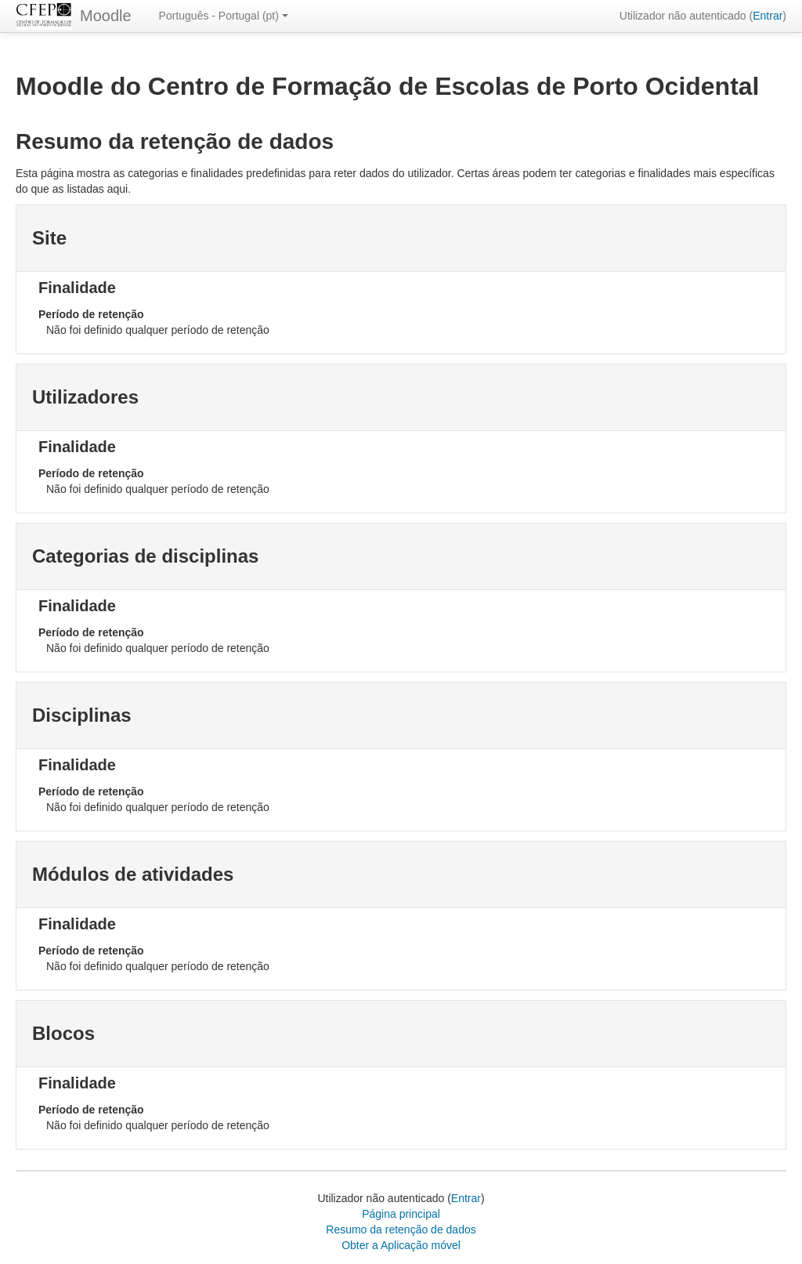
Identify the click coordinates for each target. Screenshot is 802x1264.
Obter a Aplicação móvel (401, 1245)
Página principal (401, 1214)
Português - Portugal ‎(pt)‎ (223, 15)
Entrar (767, 15)
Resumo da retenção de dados (400, 1229)
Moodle (106, 15)
